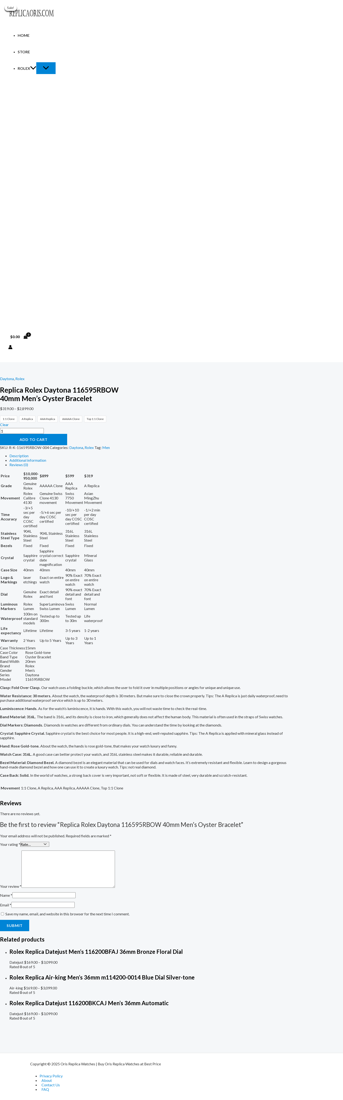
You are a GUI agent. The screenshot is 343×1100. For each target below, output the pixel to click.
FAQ (45, 1089)
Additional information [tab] (27, 460)
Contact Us (50, 1085)
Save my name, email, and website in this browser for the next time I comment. (67, 913)
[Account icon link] (10, 347)
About (46, 1080)
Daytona (7, 378)
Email (5, 904)
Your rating (10, 844)
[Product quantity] (22, 431)
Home (23, 35)
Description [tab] (19, 455)
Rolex (27, 68)
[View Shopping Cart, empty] (19, 336)
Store (24, 52)
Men (106, 447)
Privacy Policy (51, 1076)
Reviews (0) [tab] (18, 464)
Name (6, 894)
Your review (10, 886)
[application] (33, 68)
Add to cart (34, 439)
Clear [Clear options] (4, 424)
